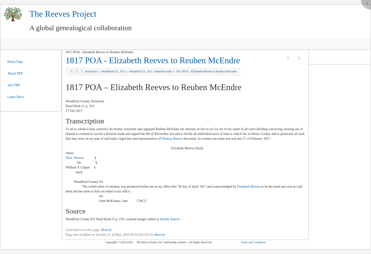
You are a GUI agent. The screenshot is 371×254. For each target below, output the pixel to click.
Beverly (106, 230)
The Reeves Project (62, 14)
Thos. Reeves (75, 158)
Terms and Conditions (253, 242)
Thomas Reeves (172, 138)
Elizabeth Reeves (248, 186)
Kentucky (91, 71)
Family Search (169, 219)
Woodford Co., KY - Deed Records (150, 71)
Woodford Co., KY (113, 71)
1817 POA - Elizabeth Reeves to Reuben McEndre (153, 60)
